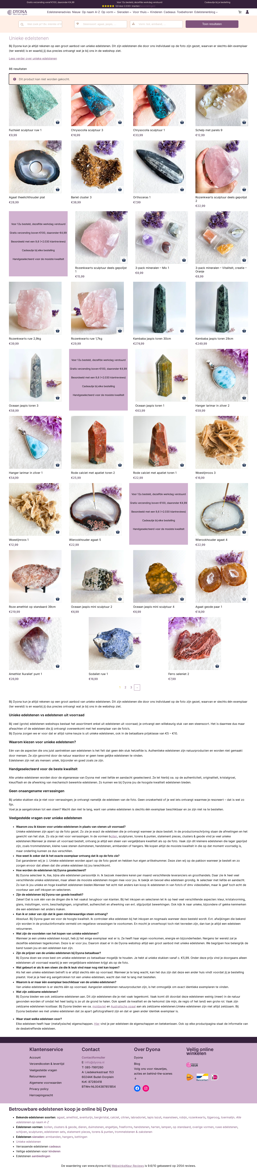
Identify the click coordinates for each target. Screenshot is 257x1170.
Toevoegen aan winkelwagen (58, 122)
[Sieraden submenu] (130, 12)
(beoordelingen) (147, 6)
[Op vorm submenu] (115, 12)
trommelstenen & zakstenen (133, 1132)
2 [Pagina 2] (125, 687)
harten (155, 1127)
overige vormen (203, 1127)
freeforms (125, 1127)
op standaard (182, 1127)
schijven (21, 1132)
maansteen (170, 1117)
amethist (72, 1117)
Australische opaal (123, 1006)
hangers (67, 1137)
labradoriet (138, 1117)
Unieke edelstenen (28, 1141)
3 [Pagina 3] (131, 687)
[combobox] (100, 24)
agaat (61, 1117)
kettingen (81, 1137)
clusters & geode (65, 1127)
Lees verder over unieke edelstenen (33, 58)
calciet (114, 1117)
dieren (82, 1127)
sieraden (38, 1137)
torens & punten (102, 1132)
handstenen (141, 1127)
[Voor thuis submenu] (148, 12)
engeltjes (111, 1127)
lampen (166, 1127)
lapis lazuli (154, 1117)
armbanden (53, 1137)
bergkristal (101, 1117)
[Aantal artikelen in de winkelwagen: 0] (239, 12)
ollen (114, 836)
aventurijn (86, 1117)
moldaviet (99, 1006)
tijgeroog (213, 1117)
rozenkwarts (196, 1117)
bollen (48, 1127)
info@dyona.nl (94, 1062)
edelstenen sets (54, 1132)
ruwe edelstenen (226, 1127)
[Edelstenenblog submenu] (217, 12)
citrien (125, 1117)
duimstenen (96, 1127)
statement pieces (78, 1132)
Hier (97, 1023)
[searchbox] (103, 24)
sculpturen (36, 1132)
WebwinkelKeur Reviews (128, 1165)
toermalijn (227, 1117)
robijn (183, 1117)
